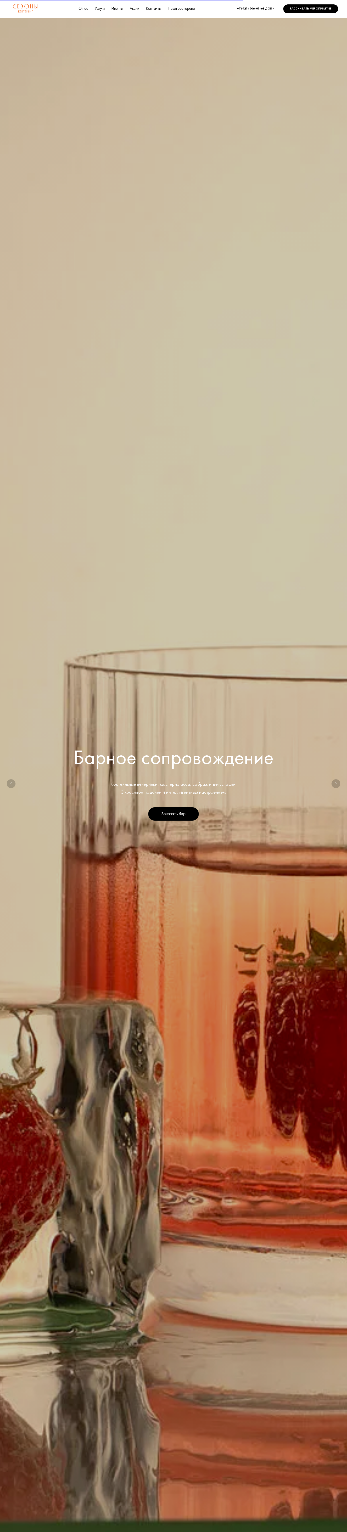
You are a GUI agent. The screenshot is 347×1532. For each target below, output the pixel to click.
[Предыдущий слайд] (11, 783)
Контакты (153, 9)
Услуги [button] (100, 9)
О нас (83, 9)
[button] (310, 8)
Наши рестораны (181, 9)
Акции (134, 9)
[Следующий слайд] (336, 783)
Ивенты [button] (117, 9)
